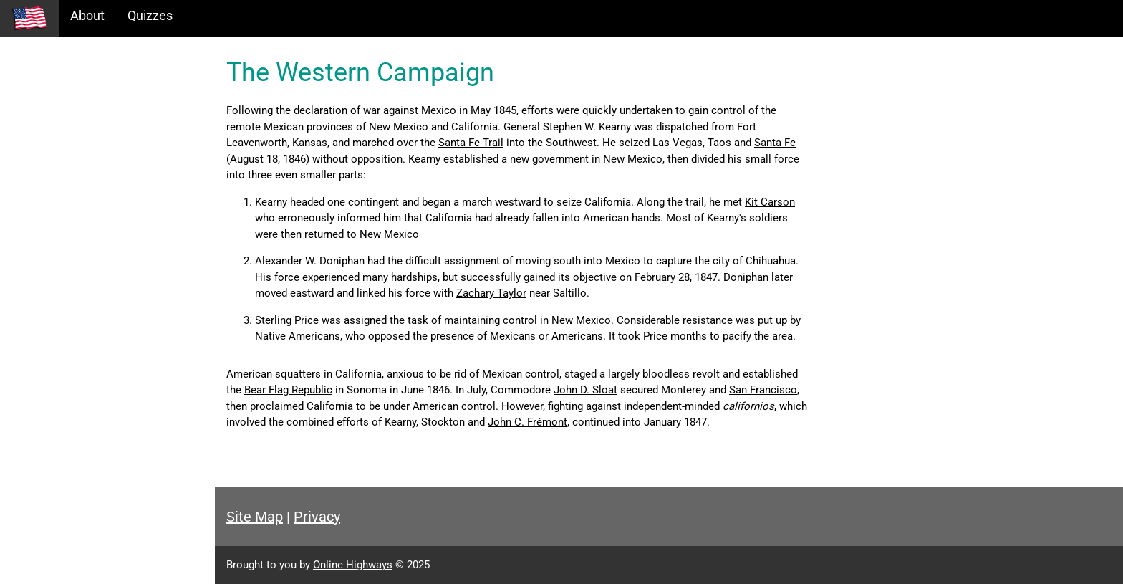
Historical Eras (52, 93)
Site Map (254, 516)
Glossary (36, 185)
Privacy (317, 516)
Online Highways (352, 564)
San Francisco (763, 389)
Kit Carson (770, 202)
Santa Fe (775, 142)
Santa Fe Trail (470, 142)
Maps (27, 155)
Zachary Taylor (491, 293)
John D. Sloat (585, 389)
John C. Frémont (527, 422)
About (87, 15)
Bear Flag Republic (288, 389)
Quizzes (150, 15)
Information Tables (65, 124)
